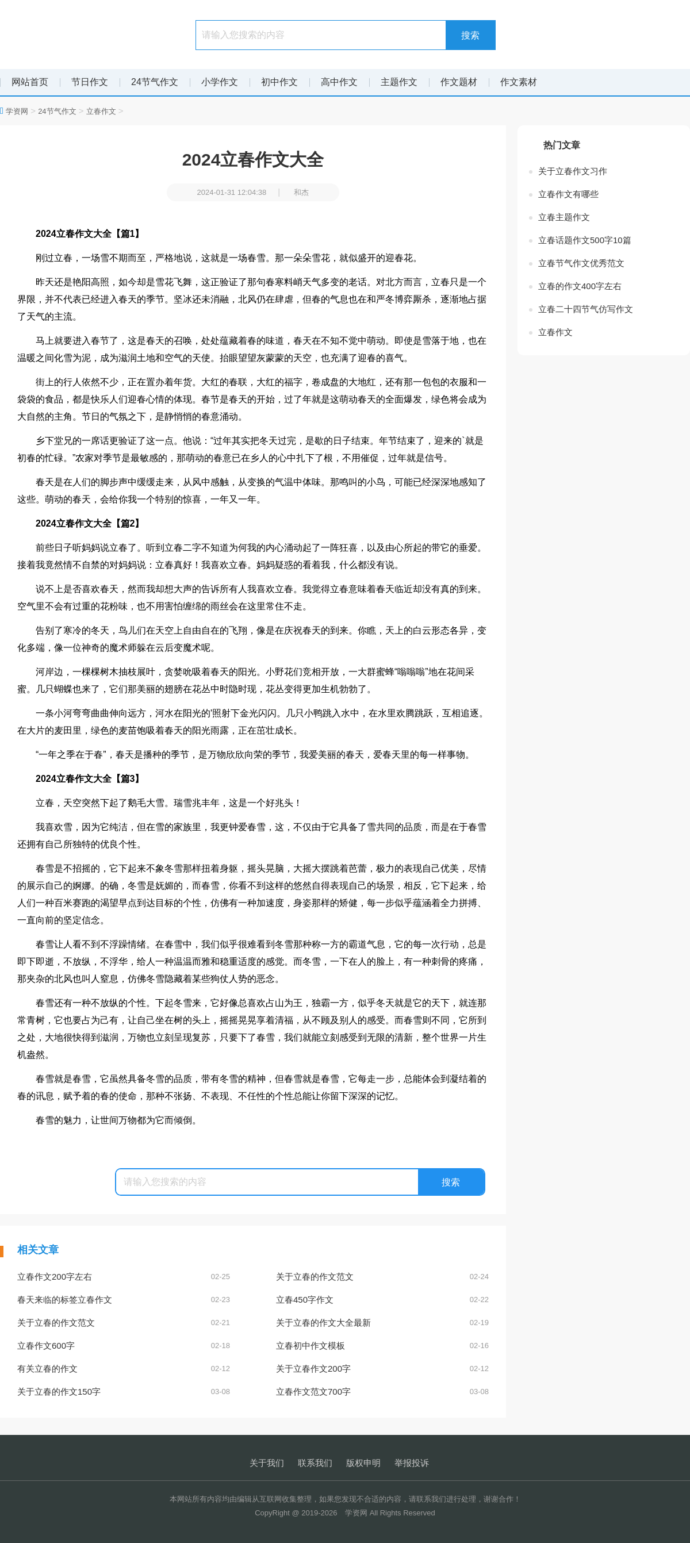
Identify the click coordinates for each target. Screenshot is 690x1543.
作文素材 (518, 82)
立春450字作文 (382, 1299)
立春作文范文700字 (382, 1391)
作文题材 (458, 82)
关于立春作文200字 (382, 1368)
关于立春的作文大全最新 (382, 1322)
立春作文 (101, 111)
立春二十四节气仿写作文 (585, 309)
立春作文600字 (123, 1345)
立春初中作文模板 (382, 1345)
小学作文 (219, 82)
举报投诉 (411, 1463)
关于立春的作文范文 (382, 1276)
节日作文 (89, 82)
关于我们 (267, 1463)
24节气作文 (154, 82)
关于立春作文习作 (572, 171)
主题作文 (399, 82)
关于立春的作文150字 (123, 1391)
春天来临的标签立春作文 (123, 1299)
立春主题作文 (564, 217)
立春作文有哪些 (568, 194)
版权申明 (363, 1463)
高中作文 (339, 82)
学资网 (17, 111)
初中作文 (279, 82)
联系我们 (315, 1463)
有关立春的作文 (123, 1368)
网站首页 (30, 82)
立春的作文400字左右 (580, 286)
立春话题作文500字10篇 (584, 240)
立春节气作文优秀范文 (581, 263)
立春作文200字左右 (123, 1276)
